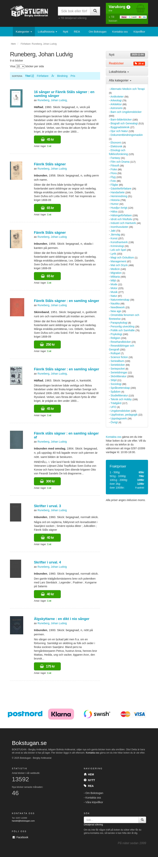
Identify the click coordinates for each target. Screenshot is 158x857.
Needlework (118, 307)
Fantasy (115, 157)
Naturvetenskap (120, 299)
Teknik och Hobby (121, 399)
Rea (89, 785)
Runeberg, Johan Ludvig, (52, 100)
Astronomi (116, 108)
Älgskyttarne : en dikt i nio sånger (61, 619)
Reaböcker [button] (127, 63)
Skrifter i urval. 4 (47, 562)
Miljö (113, 280)
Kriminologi (117, 246)
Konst (114, 238)
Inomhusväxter (119, 226)
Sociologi (116, 383)
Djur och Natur (119, 131)
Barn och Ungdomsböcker (126, 111)
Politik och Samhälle (123, 330)
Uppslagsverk (119, 418)
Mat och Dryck (119, 265)
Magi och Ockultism (122, 257)
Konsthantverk (119, 242)
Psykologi (116, 334)
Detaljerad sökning (93, 824)
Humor (115, 203)
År (52, 75)
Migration (116, 272)
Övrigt (114, 422)
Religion (115, 338)
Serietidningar (119, 372)
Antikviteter (117, 96)
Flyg (113, 177)
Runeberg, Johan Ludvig (52, 168)
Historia (115, 200)
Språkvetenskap (120, 387)
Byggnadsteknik (120, 127)
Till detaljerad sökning (73, 18)
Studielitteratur (119, 395)
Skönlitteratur (118, 376)
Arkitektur (116, 104)
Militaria (115, 276)
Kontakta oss (120, 31)
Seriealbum (117, 360)
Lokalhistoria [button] (119, 71)
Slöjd (114, 380)
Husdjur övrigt (119, 207)
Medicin (115, 269)
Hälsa (114, 211)
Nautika (115, 303)
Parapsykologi (119, 322)
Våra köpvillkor (94, 802)
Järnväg (115, 234)
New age (116, 311)
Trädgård (115, 403)
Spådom (116, 391)
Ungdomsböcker (120, 410)
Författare (43, 75)
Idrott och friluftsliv (121, 219)
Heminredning (119, 196)
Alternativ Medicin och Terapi (127, 88)
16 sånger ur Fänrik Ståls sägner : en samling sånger (64, 94)
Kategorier (24, 31)
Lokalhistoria (47, 31)
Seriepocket (118, 368)
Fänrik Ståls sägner (50, 164)
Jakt (113, 230)
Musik (114, 292)
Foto (113, 180)
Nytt (65, 31)
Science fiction (119, 357)
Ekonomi (116, 142)
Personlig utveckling (123, 326)
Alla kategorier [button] (120, 80)
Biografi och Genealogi (124, 123)
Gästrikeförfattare (121, 188)
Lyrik (113, 253)
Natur (114, 295)
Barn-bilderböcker (121, 119)
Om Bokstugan (98, 31)
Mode (114, 284)
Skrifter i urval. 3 (47, 506)
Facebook (20, 837)
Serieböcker (118, 364)
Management (118, 261)
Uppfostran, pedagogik (124, 414)
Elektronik (116, 146)
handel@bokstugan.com (23, 821)
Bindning (62, 75)
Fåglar (114, 184)
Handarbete (118, 192)
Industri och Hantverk (123, 223)
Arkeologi (116, 100)
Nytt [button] (127, 55)
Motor (114, 288)
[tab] (127, 54)
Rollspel (115, 353)
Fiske (114, 169)
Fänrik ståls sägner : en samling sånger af (66, 435)
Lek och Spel (118, 249)
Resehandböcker (121, 341)
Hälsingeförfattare (121, 215)
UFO (113, 406)
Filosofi (115, 165)
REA (77, 31)
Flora (114, 173)
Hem (13, 44)
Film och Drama (120, 161)
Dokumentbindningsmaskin (127, 134)
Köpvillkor (139, 31)
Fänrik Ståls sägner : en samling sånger (66, 301)
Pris (73, 75)
